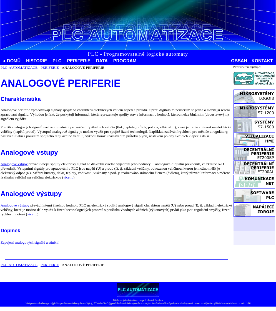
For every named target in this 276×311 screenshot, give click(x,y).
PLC (56, 60)
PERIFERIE (78, 60)
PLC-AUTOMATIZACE (19, 67)
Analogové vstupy (14, 164)
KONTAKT (262, 60)
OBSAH (239, 60)
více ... (68, 177)
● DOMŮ (12, 60)
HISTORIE (36, 60)
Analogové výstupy (15, 205)
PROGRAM (125, 60)
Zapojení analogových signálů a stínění (30, 242)
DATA (102, 60)
